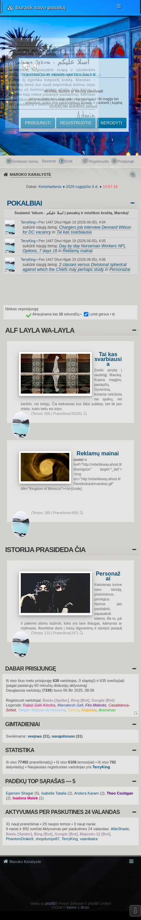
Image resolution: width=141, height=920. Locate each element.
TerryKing (28, 222)
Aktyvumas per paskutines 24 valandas (62, 812)
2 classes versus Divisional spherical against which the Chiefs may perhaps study (74, 267)
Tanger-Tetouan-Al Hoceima (41, 710)
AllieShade (120, 829)
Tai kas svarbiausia (74, 232)
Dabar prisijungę (30, 669)
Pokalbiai (24, 203)
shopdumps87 (48, 839)
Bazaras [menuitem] (49, 161)
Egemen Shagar (20, 793)
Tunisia (74, 710)
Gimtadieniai (22, 724)
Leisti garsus (99, 314)
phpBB (50, 903)
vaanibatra (88, 839)
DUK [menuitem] (69, 161)
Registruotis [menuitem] (99, 161)
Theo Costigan (120, 793)
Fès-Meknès (95, 705)
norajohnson (63, 736)
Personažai (119, 269)
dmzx (85, 907)
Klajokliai (88, 710)
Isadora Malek (25, 798)
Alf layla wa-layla (39, 330)
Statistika (19, 750)
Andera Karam (86, 793)
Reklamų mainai (77, 250)
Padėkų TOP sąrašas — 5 (40, 781)
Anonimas (107, 710)
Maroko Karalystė (25, 862)
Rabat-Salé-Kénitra (39, 705)
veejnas (35, 736)
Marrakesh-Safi (70, 705)
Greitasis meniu (25, 161)
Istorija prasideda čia (45, 549)
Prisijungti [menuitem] (125, 161)
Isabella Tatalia (54, 793)
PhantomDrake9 (20, 839)
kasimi (71, 907)
